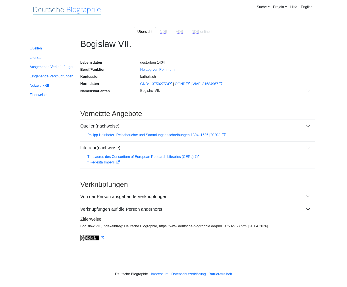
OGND (180, 84)
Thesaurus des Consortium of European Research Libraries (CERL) (141, 157)
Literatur (36, 57)
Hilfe (293, 7)
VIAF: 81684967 (205, 84)
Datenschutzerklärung (188, 274)
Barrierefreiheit (220, 274)
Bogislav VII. (150, 90)
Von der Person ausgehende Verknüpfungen (124, 196)
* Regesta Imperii (101, 162)
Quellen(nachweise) (100, 126)
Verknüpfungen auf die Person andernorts (121, 209)
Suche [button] (262, 7)
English (306, 7)
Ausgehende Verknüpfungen (52, 67)
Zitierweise (38, 95)
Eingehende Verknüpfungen (51, 76)
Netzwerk (39, 85)
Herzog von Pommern (157, 69)
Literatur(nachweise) (100, 147)
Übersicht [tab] (144, 31)
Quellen (36, 48)
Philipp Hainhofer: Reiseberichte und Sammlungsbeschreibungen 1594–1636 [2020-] (154, 135)
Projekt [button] (278, 7)
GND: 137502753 (154, 84)
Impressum (159, 274)
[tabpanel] (173, 143)
